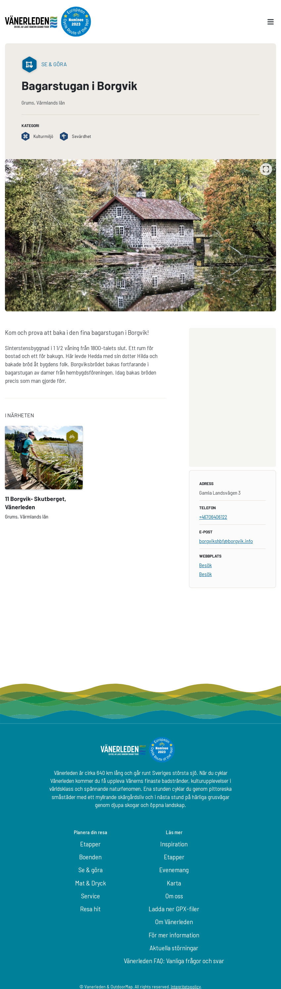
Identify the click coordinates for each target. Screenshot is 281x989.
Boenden (90, 857)
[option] (140, 235)
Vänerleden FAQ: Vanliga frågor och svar (174, 961)
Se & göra (90, 870)
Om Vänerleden (174, 921)
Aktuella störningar (174, 948)
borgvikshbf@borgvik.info (226, 541)
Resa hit (90, 909)
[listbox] (140, 235)
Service (90, 896)
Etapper (90, 844)
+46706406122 (213, 517)
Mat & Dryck (90, 883)
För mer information (174, 935)
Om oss (174, 896)
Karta (174, 883)
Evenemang (174, 870)
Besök (205, 565)
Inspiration (174, 844)
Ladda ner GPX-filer (174, 909)
